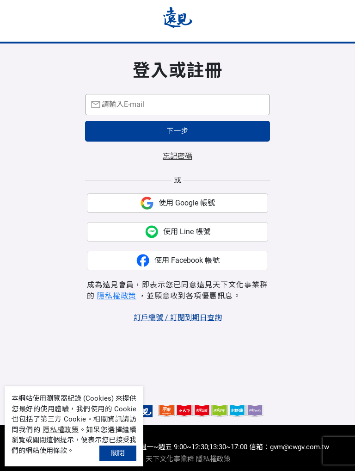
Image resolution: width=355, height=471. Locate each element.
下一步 (177, 131)
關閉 (118, 453)
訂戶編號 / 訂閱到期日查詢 (178, 317)
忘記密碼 (177, 156)
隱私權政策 (116, 295)
